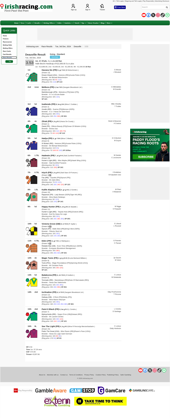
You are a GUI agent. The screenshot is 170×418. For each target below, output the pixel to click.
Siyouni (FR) (46, 229)
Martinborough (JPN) (49, 92)
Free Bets (120, 7)
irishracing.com (32, 46)
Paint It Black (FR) (50, 309)
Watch (77, 23)
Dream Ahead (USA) (49, 75)
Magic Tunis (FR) (50, 258)
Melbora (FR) (48, 87)
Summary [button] (55, 57)
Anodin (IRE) (46, 109)
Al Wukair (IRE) (47, 143)
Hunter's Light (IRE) (49, 160)
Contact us (64, 375)
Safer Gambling (125, 375)
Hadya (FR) (47, 138)
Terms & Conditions (76, 375)
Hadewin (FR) (48, 155)
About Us (42, 375)
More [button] (109, 23)
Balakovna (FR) (49, 275)
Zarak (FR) (46, 126)
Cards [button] (29, 23)
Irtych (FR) (47, 172)
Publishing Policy (113, 375)
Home (16, 23)
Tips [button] (83, 23)
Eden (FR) (46, 241)
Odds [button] (59, 23)
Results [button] (38, 23)
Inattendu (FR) (48, 104)
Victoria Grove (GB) (51, 224)
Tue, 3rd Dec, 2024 (63, 46)
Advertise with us (53, 375)
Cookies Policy (101, 375)
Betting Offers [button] (49, 23)
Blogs (103, 23)
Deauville (77, 46)
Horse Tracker (93, 23)
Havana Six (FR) (49, 70)
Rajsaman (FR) (47, 195)
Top (10, 61)
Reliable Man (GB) (49, 246)
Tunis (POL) (46, 263)
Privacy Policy (89, 375)
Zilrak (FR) (47, 121)
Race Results (47, 46)
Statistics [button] (68, 23)
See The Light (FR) (50, 326)
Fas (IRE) (45, 178)
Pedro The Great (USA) (50, 331)
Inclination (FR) (49, 292)
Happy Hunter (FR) (50, 207)
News (22, 23)
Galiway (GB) (47, 297)
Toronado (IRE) (47, 280)
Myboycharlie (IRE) (49, 314)
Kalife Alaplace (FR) (51, 190)
